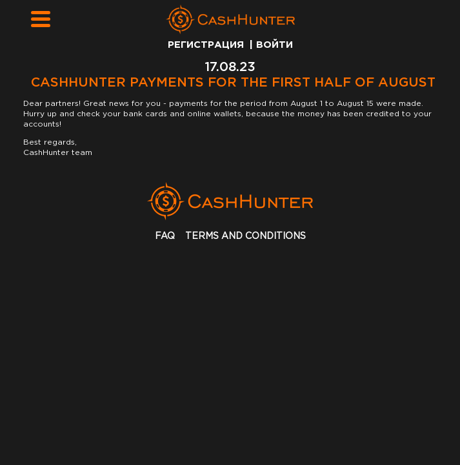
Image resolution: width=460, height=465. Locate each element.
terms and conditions (245, 236)
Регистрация (206, 45)
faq (165, 236)
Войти (274, 45)
